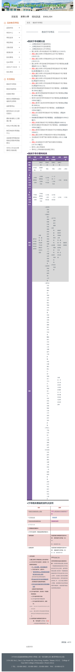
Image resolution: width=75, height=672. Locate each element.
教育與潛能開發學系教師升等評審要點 (46, 88)
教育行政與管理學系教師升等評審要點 (46, 98)
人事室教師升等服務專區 (60, 511)
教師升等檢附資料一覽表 (35, 511)
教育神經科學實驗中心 (13, 132)
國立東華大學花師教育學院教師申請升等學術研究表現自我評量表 (40, 613)
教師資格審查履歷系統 (35, 521)
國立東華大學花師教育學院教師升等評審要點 (48, 64)
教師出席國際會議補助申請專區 (13, 100)
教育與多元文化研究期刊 (13, 112)
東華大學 (25, 17)
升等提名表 (32, 517)
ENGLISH (47, 17)
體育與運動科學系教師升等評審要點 (45, 125)
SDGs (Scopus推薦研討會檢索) (12, 149)
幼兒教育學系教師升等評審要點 (43, 108)
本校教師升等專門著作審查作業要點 (45, 137)
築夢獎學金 (10, 106)
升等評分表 (32, 524)
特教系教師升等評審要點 (45, 122)
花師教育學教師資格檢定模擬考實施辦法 (13, 140)
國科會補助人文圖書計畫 (13, 119)
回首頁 (14, 17)
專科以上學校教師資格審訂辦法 (43, 149)
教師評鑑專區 (11, 89)
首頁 (28, 23)
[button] (13, 27)
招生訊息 (36, 17)
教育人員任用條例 (38, 147)
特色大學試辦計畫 (13, 126)
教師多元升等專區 (43, 49)
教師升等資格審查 (43, 46)
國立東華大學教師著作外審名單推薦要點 (51, 135)
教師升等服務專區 (43, 44)
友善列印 (29, 647)
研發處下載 (57, 557)
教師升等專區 (11, 84)
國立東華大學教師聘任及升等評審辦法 (50, 54)
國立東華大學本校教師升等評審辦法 (45, 51)
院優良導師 (10, 94)
